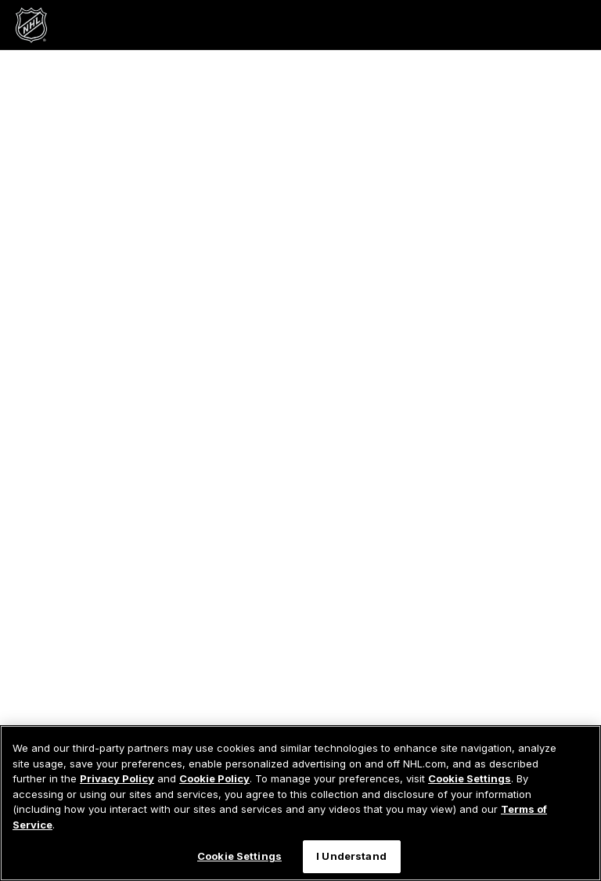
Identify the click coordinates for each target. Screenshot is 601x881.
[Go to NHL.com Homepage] (31, 25)
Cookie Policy (214, 778)
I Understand (351, 856)
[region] (300, 803)
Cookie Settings (469, 778)
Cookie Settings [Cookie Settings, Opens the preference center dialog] (239, 856)
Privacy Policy (117, 778)
